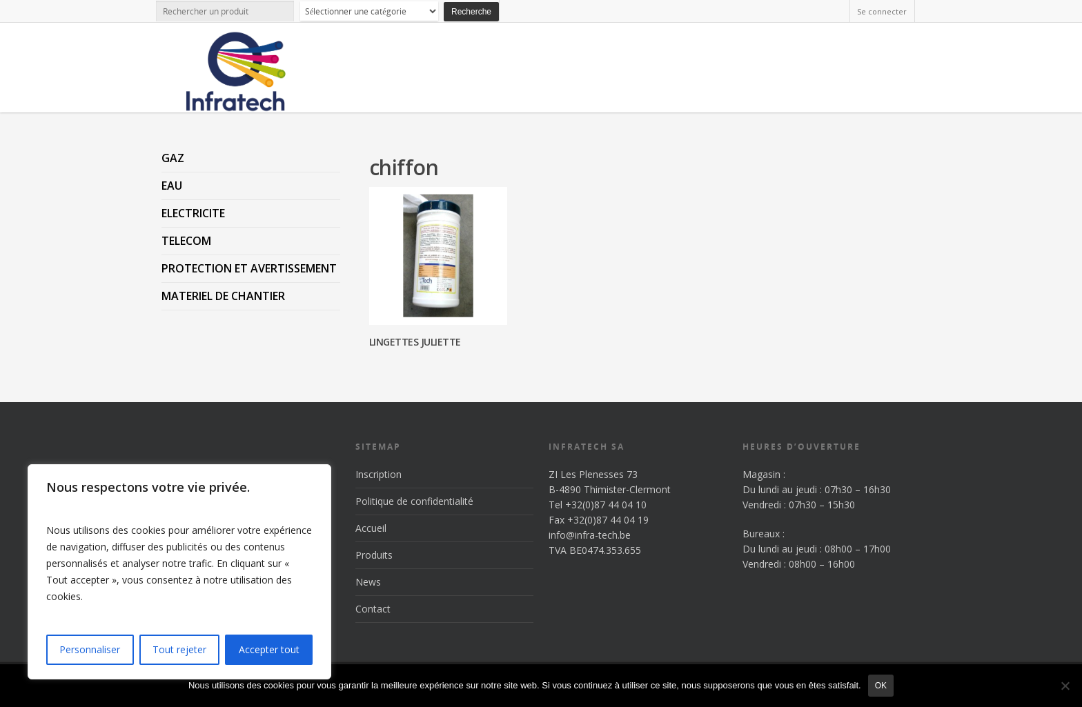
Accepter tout (269, 649)
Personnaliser (89, 649)
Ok (881, 685)
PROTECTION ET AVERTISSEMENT (249, 268)
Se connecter (882, 11)
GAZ (172, 158)
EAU (171, 185)
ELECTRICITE (193, 213)
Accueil (370, 528)
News (368, 581)
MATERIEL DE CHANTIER (223, 295)
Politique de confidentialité (414, 501)
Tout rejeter (179, 649)
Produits (374, 554)
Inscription (378, 474)
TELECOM (186, 240)
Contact (373, 608)
